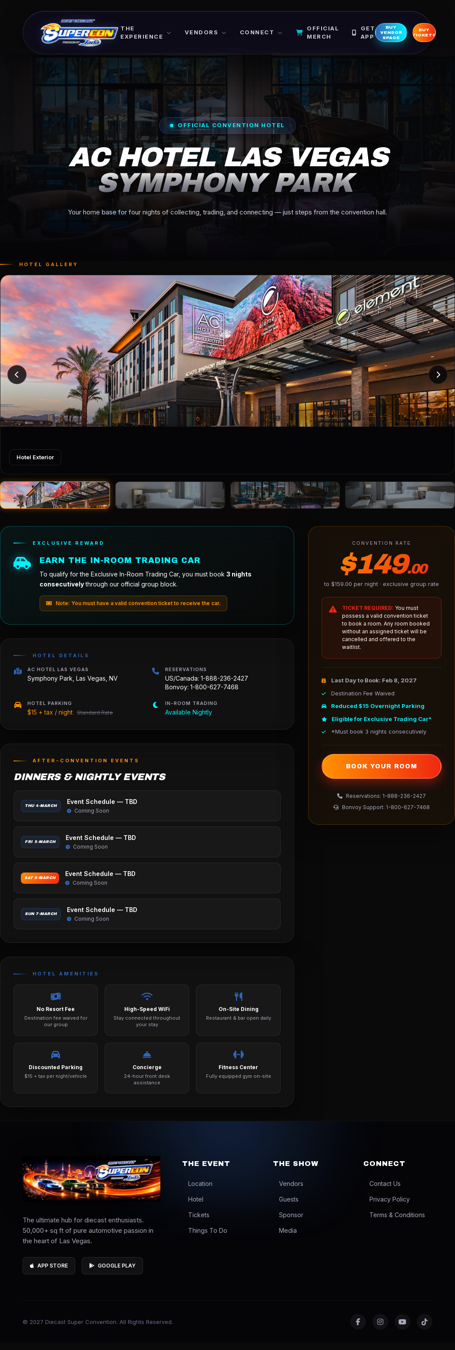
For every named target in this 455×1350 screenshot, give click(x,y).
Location (197, 1191)
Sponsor (288, 1222)
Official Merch (333, 35)
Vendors (221, 35)
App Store (49, 1273)
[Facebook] (358, 1329)
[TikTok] (424, 1329)
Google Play (112, 1273)
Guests (286, 1206)
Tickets (195, 1222)
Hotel (192, 1206)
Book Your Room (381, 773)
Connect (276, 35)
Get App (378, 35)
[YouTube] (402, 1329)
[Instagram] (380, 1329)
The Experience (161, 35)
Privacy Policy (386, 1206)
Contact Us (382, 1191)
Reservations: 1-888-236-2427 (381, 803)
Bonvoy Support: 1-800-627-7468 (381, 814)
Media (285, 1237)
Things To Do (204, 1237)
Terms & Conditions (394, 1222)
